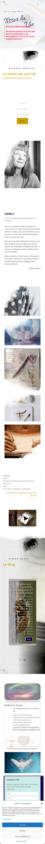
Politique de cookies (21, 841)
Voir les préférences (22, 836)
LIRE (29, 642)
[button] (42, 804)
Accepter (22, 825)
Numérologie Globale (14, 705)
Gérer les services (7, 819)
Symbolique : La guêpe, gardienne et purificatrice (24, 592)
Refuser (22, 831)
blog (22, 121)
